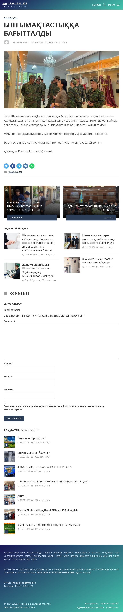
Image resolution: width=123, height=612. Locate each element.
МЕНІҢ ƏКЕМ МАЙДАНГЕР (33, 452)
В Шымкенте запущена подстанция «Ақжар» (97, 260)
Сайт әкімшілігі (20, 42)
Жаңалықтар (11, 18)
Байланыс (112, 607)
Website (8, 389)
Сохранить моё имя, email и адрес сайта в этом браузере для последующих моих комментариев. (54, 408)
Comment (9, 321)
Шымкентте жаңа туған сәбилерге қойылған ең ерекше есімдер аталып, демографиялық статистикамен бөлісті (38, 242)
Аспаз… (21, 496)
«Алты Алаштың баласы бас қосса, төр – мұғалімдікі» (49, 525)
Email (8, 376)
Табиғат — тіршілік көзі (31, 438)
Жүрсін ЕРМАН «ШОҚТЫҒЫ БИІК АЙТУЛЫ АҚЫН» (47, 510)
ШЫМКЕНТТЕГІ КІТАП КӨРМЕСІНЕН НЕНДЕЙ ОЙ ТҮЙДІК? (53, 481)
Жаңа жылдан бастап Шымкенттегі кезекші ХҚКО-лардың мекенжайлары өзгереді (38, 270)
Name (8, 363)
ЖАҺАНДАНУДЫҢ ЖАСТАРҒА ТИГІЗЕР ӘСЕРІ (44, 467)
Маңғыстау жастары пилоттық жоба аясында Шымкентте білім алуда (98, 239)
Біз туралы (91, 603)
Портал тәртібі (109, 603)
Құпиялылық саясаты (90, 607)
